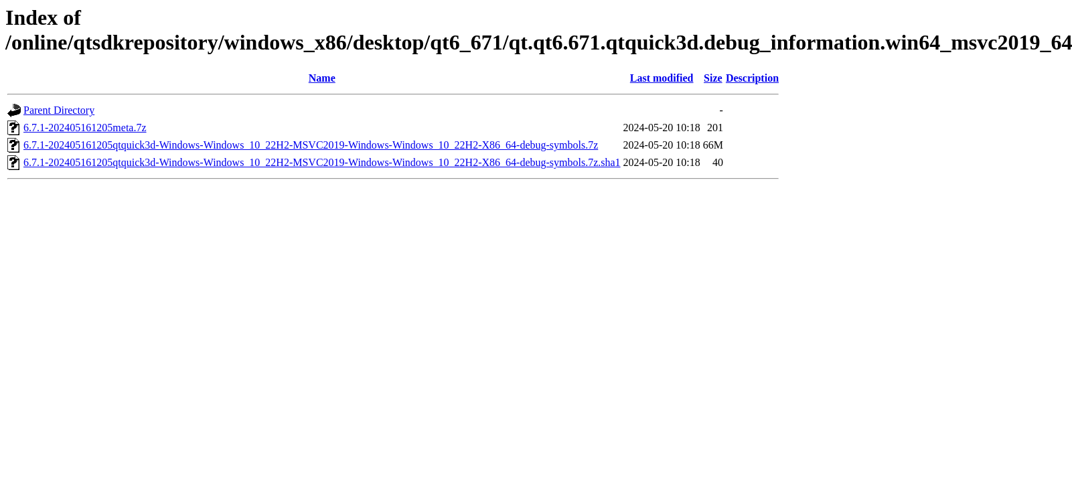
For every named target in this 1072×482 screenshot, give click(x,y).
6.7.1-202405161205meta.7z (85, 127)
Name (322, 78)
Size (713, 78)
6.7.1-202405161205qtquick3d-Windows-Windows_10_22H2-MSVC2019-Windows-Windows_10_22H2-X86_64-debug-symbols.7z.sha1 (322, 162)
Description (752, 78)
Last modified (662, 78)
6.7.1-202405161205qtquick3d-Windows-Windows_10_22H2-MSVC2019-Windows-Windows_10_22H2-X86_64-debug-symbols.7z (310, 145)
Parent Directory (58, 110)
